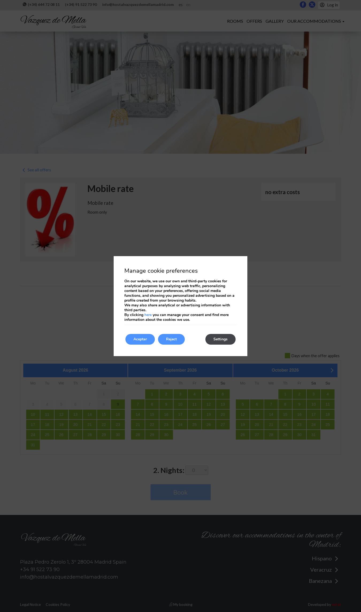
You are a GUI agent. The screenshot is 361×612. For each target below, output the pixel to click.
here (148, 314)
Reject (171, 339)
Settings (220, 339)
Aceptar (140, 339)
